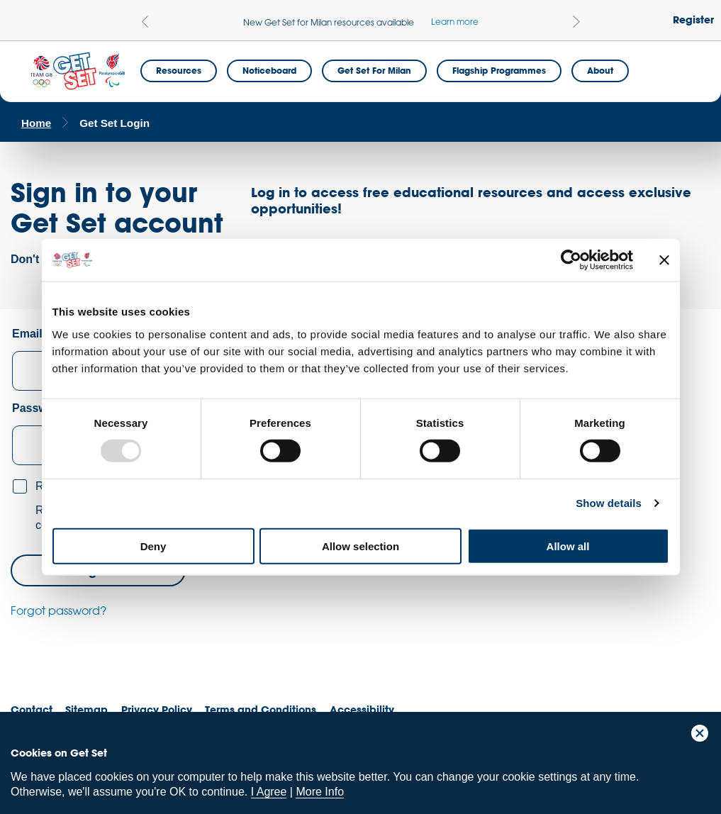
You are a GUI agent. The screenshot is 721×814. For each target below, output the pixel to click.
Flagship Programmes (499, 70)
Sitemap (86, 709)
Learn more (455, 21)
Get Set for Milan (374, 70)
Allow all (568, 546)
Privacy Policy (156, 709)
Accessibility (362, 709)
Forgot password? (58, 610)
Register (693, 19)
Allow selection (360, 546)
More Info (320, 792)
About (600, 70)
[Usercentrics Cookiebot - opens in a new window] (571, 260)
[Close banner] (664, 260)
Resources (178, 70)
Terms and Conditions (260, 709)
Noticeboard (269, 70)
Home (36, 123)
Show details (609, 503)
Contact (31, 709)
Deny (153, 546)
